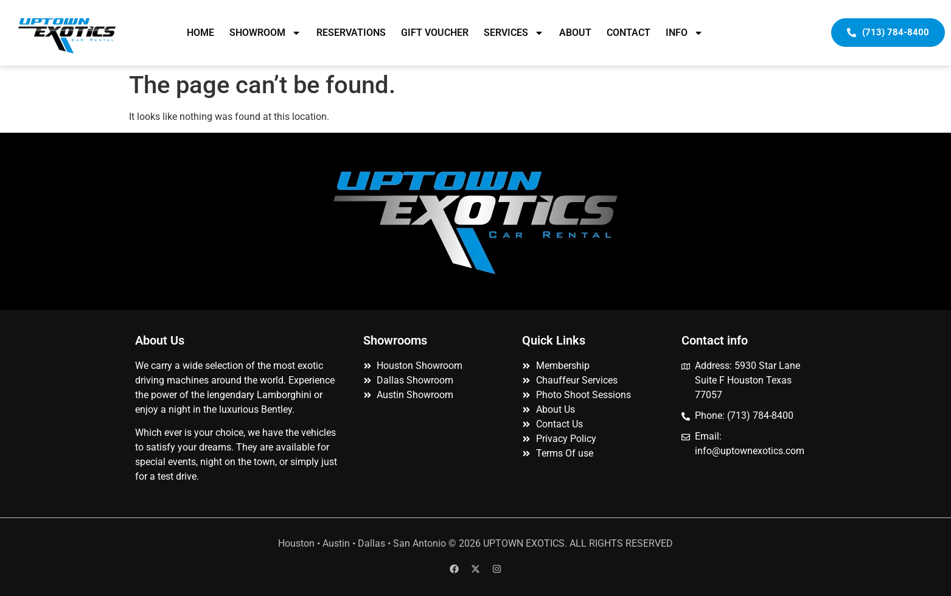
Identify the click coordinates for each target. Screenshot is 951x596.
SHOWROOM (265, 33)
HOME (200, 32)
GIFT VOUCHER (435, 32)
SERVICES (514, 33)
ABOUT (575, 32)
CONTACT (628, 32)
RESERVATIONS (351, 32)
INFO (684, 33)
